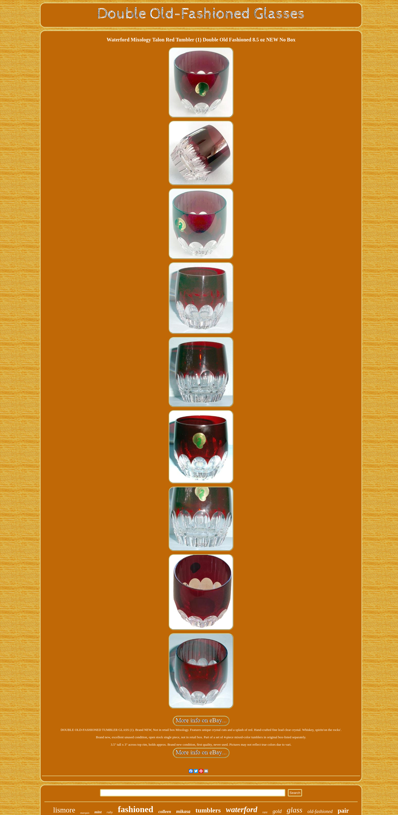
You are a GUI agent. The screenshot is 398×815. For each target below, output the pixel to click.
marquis (84, 812)
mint (98, 812)
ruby (110, 812)
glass (295, 810)
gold (277, 811)
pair (343, 810)
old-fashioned (320, 811)
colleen (164, 811)
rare (265, 812)
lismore (64, 810)
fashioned (135, 809)
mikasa (183, 811)
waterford (241, 809)
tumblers (208, 810)
